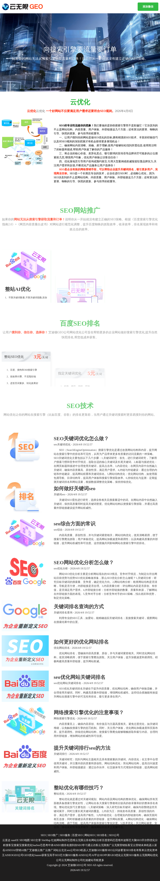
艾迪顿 (33, 850)
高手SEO (55, 855)
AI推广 (25, 850)
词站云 (57, 850)
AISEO (9, 855)
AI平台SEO (98, 855)
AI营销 (17, 850)
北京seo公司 (68, 850)
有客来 (140, 850)
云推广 (41, 850)
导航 (96, 860)
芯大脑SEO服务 (69, 855)
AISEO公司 (84, 855)
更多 (101, 860)
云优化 (148, 850)
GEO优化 (28, 855)
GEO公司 (18, 855)
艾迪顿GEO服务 (98, 850)
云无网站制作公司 (72, 860)
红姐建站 (88, 860)
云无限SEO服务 (130, 855)
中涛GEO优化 (113, 855)
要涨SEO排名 (128, 850)
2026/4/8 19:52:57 (80, 870)
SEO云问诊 (113, 850)
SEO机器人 (82, 850)
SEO (89, 865)
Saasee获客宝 (42, 855)
